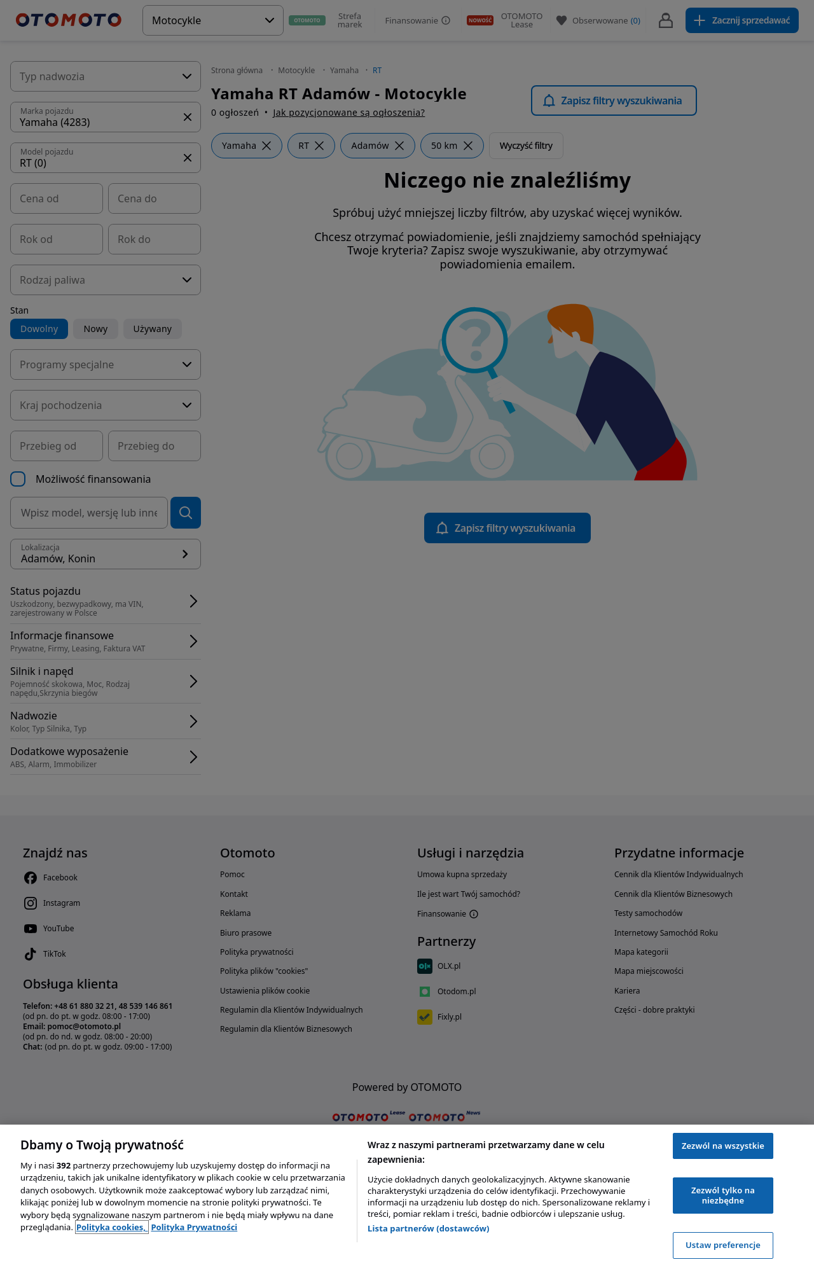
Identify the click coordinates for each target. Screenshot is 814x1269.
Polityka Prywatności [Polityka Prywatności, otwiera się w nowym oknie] (194, 1227)
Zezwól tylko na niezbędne (723, 1195)
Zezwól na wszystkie (723, 1145)
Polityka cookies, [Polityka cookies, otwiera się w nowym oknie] (112, 1227)
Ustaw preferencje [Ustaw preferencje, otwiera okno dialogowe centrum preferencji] (723, 1245)
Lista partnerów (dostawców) (429, 1228)
